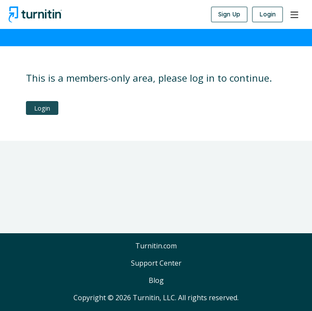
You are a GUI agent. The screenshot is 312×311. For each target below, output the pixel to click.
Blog (156, 280)
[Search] (199, 14)
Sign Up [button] (229, 14)
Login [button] (267, 14)
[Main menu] (294, 14)
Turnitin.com (156, 246)
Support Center (156, 263)
